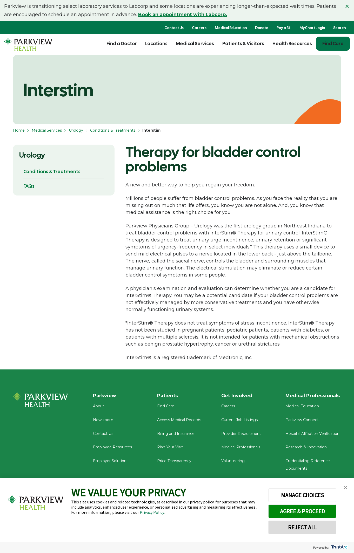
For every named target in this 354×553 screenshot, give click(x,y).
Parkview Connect (302, 419)
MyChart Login (312, 27)
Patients (167, 396)
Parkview (104, 396)
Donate (261, 27)
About (98, 406)
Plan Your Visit (170, 447)
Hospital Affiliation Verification (312, 433)
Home (19, 130)
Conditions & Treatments (112, 130)
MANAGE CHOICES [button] (302, 495)
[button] (345, 487)
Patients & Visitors (243, 43)
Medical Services (195, 43)
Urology (76, 130)
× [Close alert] (347, 6)
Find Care (333, 43)
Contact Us (174, 27)
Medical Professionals (240, 447)
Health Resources (292, 43)
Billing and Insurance (176, 433)
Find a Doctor (121, 43)
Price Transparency (174, 460)
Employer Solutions (110, 460)
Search (339, 27)
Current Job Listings (239, 419)
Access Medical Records (179, 419)
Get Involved (236, 396)
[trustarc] (339, 547)
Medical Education (231, 27)
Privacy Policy (152, 512)
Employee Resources (112, 447)
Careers (199, 27)
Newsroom (103, 419)
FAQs (29, 186)
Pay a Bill (284, 27)
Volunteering (233, 460)
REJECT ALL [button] (302, 527)
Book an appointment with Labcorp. (182, 14)
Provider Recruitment (241, 433)
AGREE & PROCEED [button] (302, 511)
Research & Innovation (306, 447)
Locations (156, 43)
